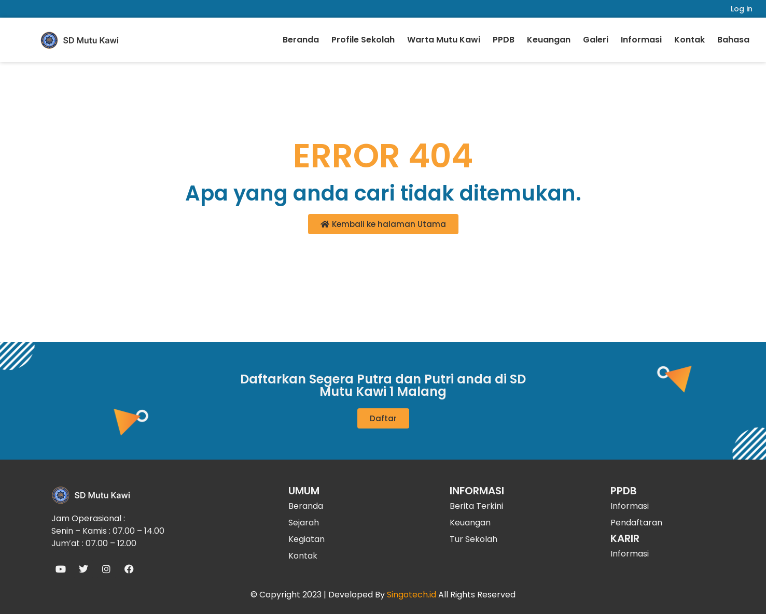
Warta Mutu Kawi (443, 40)
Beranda (301, 40)
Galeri (595, 40)
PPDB (503, 40)
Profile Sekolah (363, 40)
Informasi (641, 40)
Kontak (689, 40)
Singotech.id (411, 595)
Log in (742, 9)
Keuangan (548, 40)
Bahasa (733, 40)
